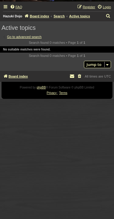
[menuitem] (16, 7)
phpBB (41, 87)
